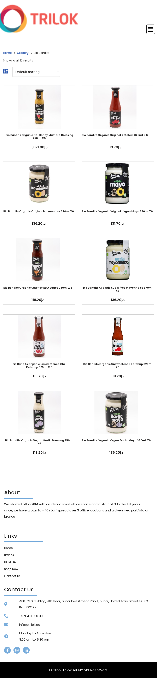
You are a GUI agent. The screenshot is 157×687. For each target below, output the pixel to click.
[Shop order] (36, 72)
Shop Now (11, 570)
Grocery (23, 53)
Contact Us (12, 577)
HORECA (10, 563)
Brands (9, 556)
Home (7, 53)
